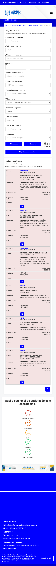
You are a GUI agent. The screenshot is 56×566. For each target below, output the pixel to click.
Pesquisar (14, 144)
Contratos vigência (13, 108)
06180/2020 (24, 248)
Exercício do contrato (14, 37)
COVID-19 (46, 147)
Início (7, 25)
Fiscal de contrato (12, 125)
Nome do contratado (13, 72)
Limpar (32, 144)
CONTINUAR (46, 558)
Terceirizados (11, 116)
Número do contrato (13, 55)
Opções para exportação (28, 152)
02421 (22, 318)
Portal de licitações (35, 25)
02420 (22, 350)
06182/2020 (24, 171)
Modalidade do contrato (15, 90)
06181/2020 (24, 210)
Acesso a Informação (19, 25)
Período (9, 64)
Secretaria (10, 99)
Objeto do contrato (13, 46)
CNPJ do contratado (13, 81)
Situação (9, 134)
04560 (22, 286)
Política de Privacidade (23, 558)
